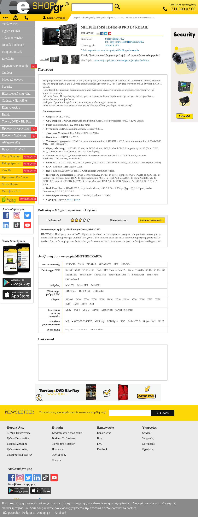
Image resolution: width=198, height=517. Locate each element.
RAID (161, 321)
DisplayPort (107, 309)
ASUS (81, 264)
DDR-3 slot (71, 291)
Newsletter (19, 412)
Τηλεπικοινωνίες (12, 37)
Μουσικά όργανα (12, 79)
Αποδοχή (60, 512)
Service (146, 433)
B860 (141, 299)
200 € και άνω (96, 329)
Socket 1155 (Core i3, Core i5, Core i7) (146, 270)
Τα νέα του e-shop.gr (63, 443)
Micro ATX (82, 285)
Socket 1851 (100, 274)
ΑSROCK (125, 264)
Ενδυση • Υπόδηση (18, 136)
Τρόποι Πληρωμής (17, 443)
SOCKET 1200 (112, 45)
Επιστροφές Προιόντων (19, 454)
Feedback (102, 449)
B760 (68, 304)
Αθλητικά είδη (11, 142)
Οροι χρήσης (59, 454)
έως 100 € (70, 329)
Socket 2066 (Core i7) (119, 274)
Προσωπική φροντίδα (18, 129)
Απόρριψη (43, 512)
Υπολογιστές (10, 23)
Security (7, 86)
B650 (93, 299)
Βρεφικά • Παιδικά (13, 149)
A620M (69, 299)
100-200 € (82, 329)
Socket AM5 (152, 274)
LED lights (112, 321)
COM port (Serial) (124, 309)
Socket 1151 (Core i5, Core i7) (111, 270)
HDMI (95, 309)
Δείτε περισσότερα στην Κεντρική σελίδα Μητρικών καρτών (111, 50)
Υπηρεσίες (148, 438)
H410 (110, 299)
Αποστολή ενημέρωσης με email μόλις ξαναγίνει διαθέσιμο (121, 60)
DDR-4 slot (84, 291)
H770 (76, 304)
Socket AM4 (138, 274)
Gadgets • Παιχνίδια (14, 100)
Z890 (92, 304)
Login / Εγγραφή (54, 17)
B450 (78, 299)
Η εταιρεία (58, 449)
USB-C (86, 309)
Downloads (148, 443)
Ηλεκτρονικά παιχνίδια (16, 93)
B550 (86, 299)
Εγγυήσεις (148, 449)
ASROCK (70, 264)
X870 (84, 304)
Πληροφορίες (11, 512)
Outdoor (7, 72)
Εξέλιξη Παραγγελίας (18, 433)
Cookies (56, 460)
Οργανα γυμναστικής (18, 66)
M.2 (67, 321)
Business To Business (63, 438)
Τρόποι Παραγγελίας (18, 438)
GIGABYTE (105, 264)
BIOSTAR (91, 264)
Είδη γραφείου (11, 107)
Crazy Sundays (18, 157)
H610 (126, 299)
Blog (99, 438)
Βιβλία (6, 114)
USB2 (68, 309)
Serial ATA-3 (134, 321)
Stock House (10, 184)
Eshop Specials (18, 164)
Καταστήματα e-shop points (67, 433)
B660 (101, 299)
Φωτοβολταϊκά (11, 191)
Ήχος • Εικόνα (11, 30)
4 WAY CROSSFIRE (82, 321)
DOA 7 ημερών (73, 199)
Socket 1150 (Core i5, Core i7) (80, 270)
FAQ (99, 443)
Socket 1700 (85, 274)
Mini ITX (70, 285)
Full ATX (95, 285)
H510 (118, 299)
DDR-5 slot (98, 291)
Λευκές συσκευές (13, 44)
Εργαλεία (8, 58)
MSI (116, 264)
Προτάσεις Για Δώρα (15, 177)
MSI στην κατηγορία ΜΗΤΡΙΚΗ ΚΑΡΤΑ (124, 42)
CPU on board (72, 279)
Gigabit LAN (149, 321)
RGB (122, 321)
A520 (134, 299)
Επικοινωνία (104, 433)
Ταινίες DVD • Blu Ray (16, 121)
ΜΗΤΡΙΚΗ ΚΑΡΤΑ (114, 39)
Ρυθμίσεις (28, 512)
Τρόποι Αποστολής (17, 449)
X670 (157, 299)
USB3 (77, 309)
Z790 (149, 299)
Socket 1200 (71, 274)
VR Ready (99, 321)
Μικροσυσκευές (12, 51)
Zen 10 (18, 171)
